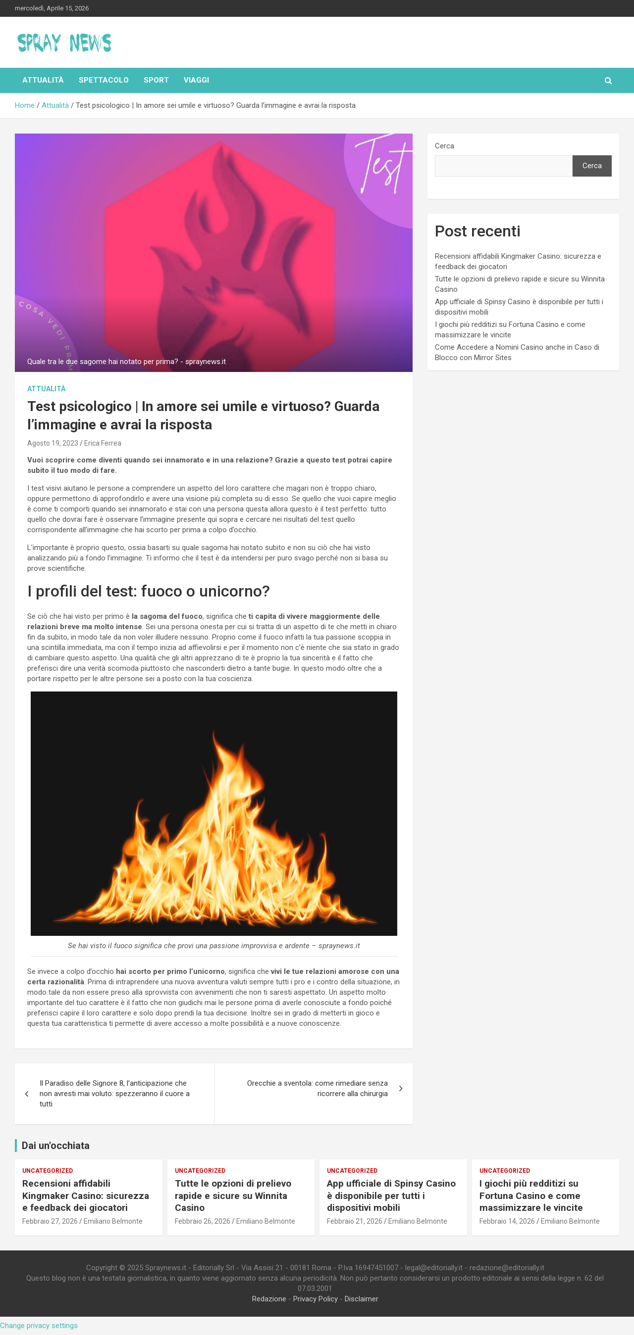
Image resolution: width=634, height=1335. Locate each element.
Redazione (269, 1298)
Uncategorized (47, 1170)
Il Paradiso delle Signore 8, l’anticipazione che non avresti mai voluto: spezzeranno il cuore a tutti (115, 1093)
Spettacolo (104, 80)
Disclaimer (361, 1298)
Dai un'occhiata (56, 1145)
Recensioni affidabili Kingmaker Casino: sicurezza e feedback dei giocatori (85, 1195)
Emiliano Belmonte (113, 1221)
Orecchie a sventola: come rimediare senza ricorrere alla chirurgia (317, 1088)
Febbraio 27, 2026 (50, 1221)
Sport (156, 80)
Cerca (444, 145)
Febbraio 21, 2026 (354, 1221)
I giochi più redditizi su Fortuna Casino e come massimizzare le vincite (531, 1195)
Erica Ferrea (102, 443)
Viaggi (196, 80)
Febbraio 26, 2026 (202, 1221)
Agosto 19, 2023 (52, 443)
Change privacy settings (39, 1325)
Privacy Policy (315, 1298)
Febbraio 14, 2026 (507, 1221)
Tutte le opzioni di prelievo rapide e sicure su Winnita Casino (233, 1195)
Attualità (43, 80)
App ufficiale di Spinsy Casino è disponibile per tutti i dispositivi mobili (391, 1195)
